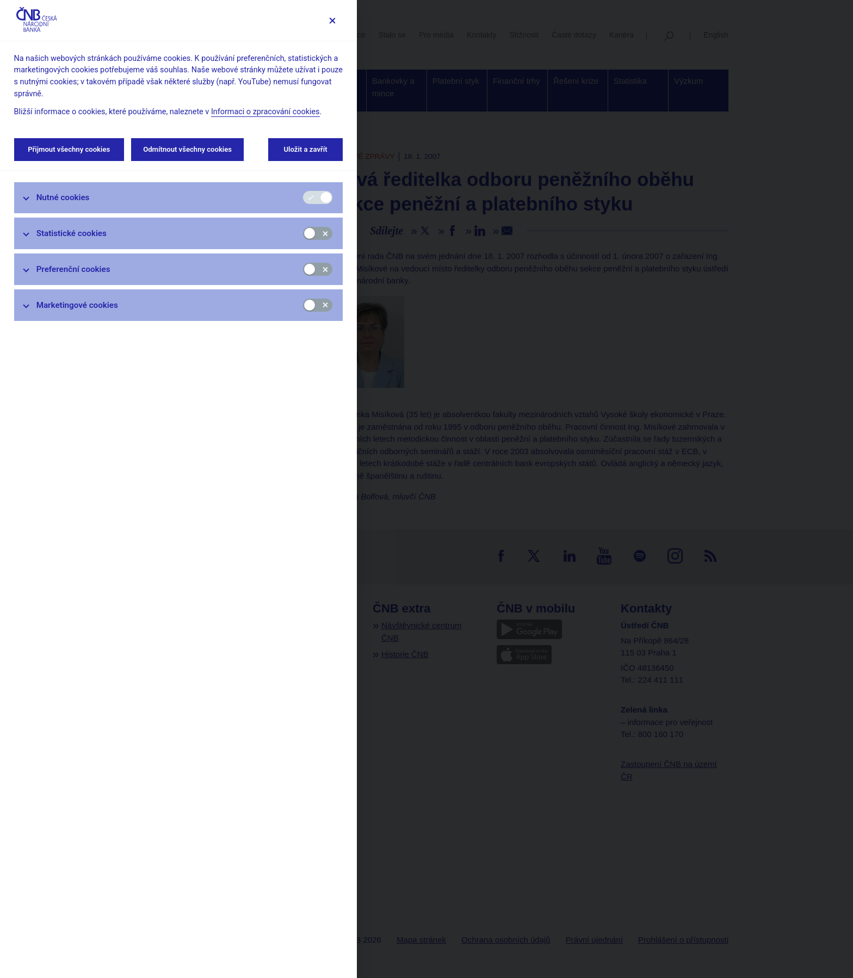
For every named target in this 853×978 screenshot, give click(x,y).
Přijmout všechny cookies (69, 149)
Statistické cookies (71, 233)
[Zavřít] (332, 20)
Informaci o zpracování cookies (265, 111)
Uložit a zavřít (305, 149)
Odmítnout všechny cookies (187, 149)
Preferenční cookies (73, 269)
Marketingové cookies (77, 305)
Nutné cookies (63, 197)
